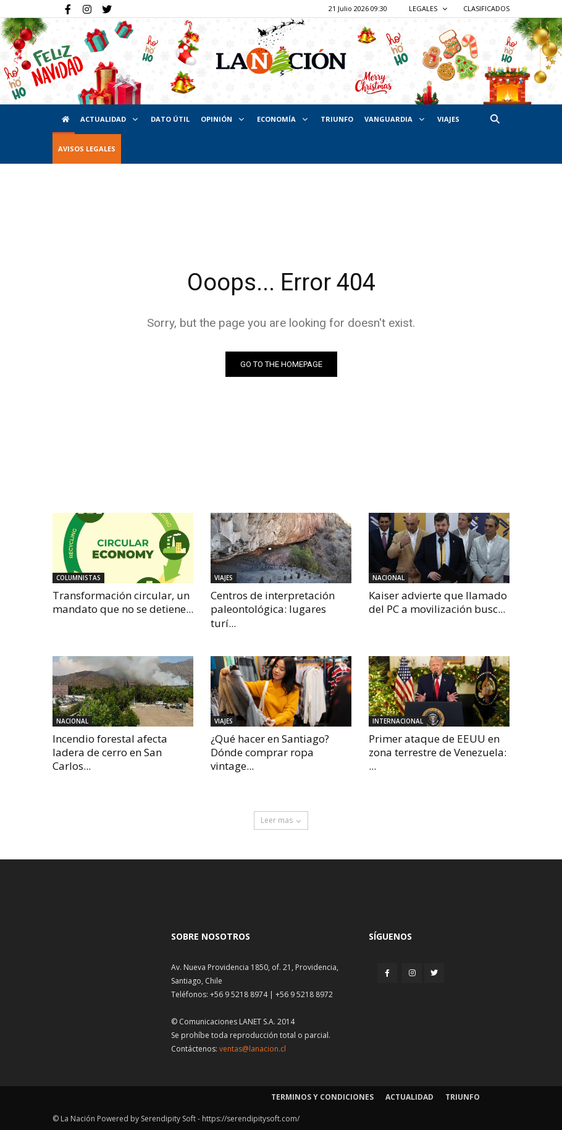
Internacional (397, 721)
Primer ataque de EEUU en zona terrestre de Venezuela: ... (437, 752)
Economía (282, 119)
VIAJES (448, 119)
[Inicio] (63, 119)
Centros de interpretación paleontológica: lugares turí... (273, 609)
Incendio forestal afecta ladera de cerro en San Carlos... (109, 752)
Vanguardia (394, 119)
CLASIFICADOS (486, 8)
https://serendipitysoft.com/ (251, 1118)
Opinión (222, 119)
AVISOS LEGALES (86, 148)
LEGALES (428, 8)
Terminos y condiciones (322, 1097)
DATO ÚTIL (170, 119)
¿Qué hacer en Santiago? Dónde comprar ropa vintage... (270, 752)
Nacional (388, 577)
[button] (495, 119)
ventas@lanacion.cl (252, 1049)
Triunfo (337, 119)
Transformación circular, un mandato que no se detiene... (122, 602)
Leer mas (281, 820)
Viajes (223, 577)
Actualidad (109, 119)
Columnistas (78, 577)
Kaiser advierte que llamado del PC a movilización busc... (438, 602)
